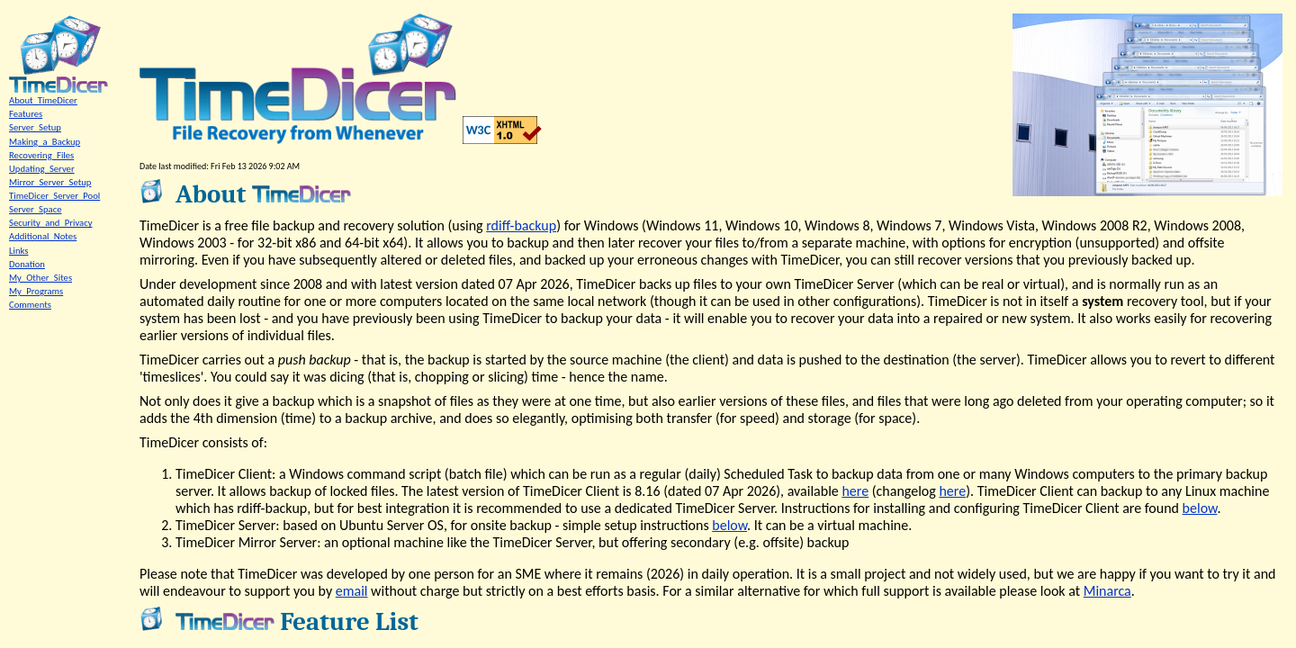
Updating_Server (42, 169)
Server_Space (35, 209)
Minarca (1107, 590)
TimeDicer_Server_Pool (54, 196)
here (855, 491)
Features (25, 114)
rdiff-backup (521, 225)
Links (18, 250)
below (1200, 508)
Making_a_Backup (44, 142)
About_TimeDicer (43, 100)
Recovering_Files (41, 155)
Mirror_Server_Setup (50, 182)
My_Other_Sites (40, 278)
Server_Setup (35, 127)
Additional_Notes (42, 236)
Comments (30, 304)
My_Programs (36, 291)
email (352, 590)
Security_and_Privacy (51, 223)
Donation (27, 264)
